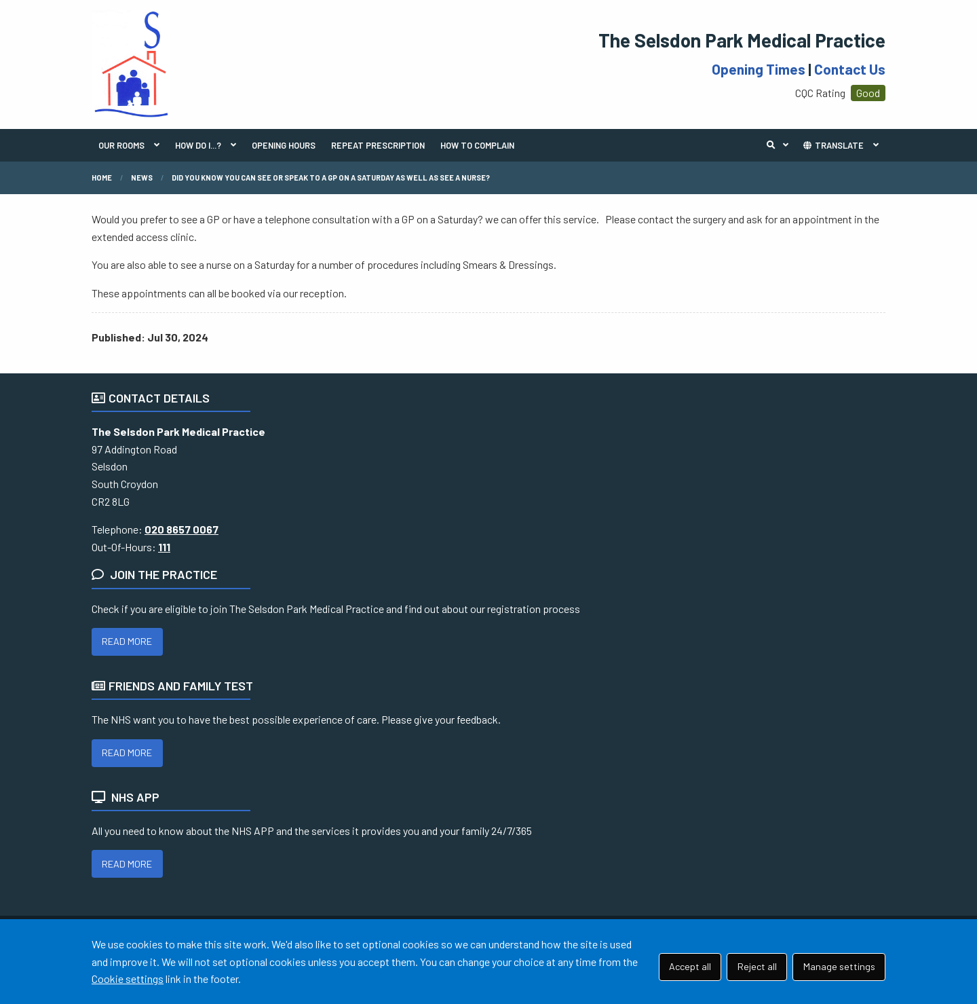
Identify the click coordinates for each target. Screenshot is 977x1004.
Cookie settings (128, 978)
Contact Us (849, 68)
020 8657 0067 (181, 529)
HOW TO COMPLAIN (477, 145)
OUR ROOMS (121, 145)
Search (781, 145)
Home (102, 177)
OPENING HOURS (283, 145)
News (142, 177)
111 (164, 546)
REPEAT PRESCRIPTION (378, 145)
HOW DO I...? (198, 145)
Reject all (757, 966)
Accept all (690, 966)
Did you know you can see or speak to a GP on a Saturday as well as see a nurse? (331, 177)
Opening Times (758, 68)
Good (868, 92)
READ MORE (127, 641)
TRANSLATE (833, 145)
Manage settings (839, 966)
